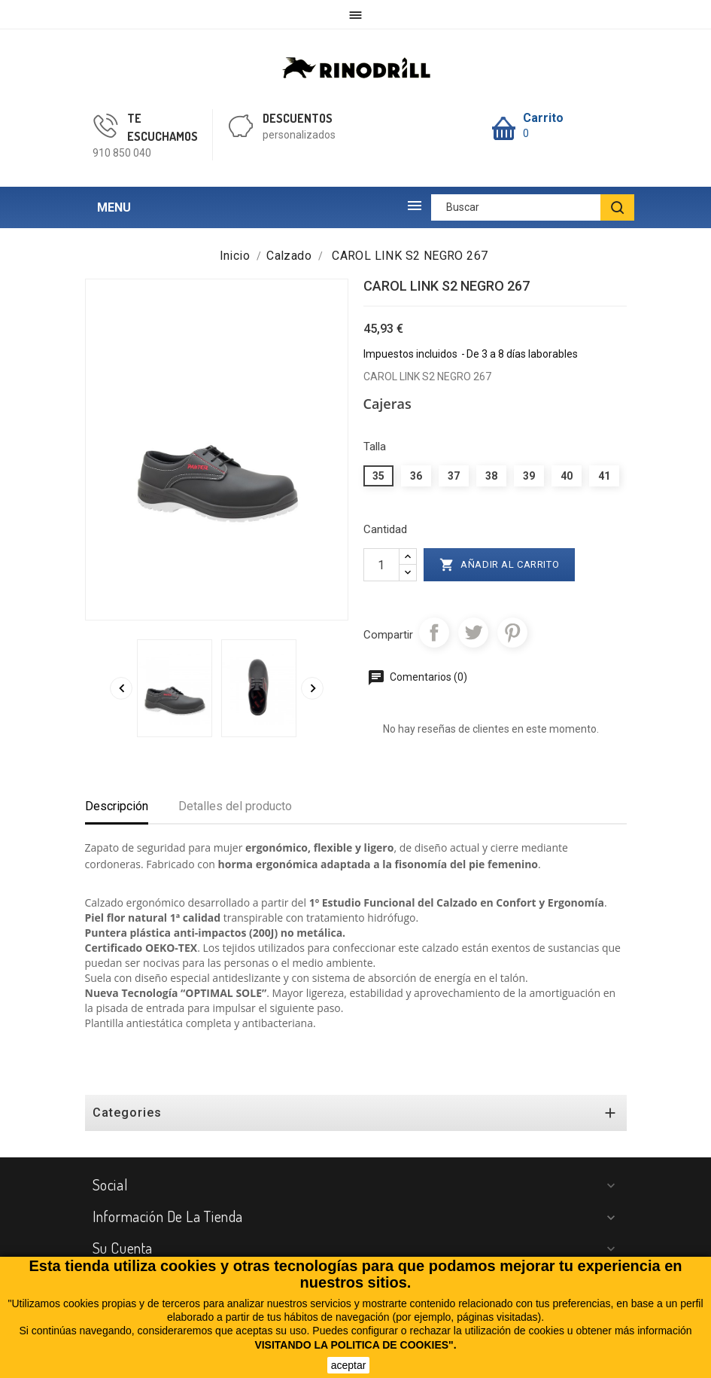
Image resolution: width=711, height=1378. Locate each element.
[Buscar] (532, 207)
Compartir (434, 632)
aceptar (348, 1365)
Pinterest (512, 632)
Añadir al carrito (499, 564)
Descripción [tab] (116, 806)
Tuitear (473, 632)
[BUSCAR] (617, 207)
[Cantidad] (381, 564)
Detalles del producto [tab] (235, 806)
